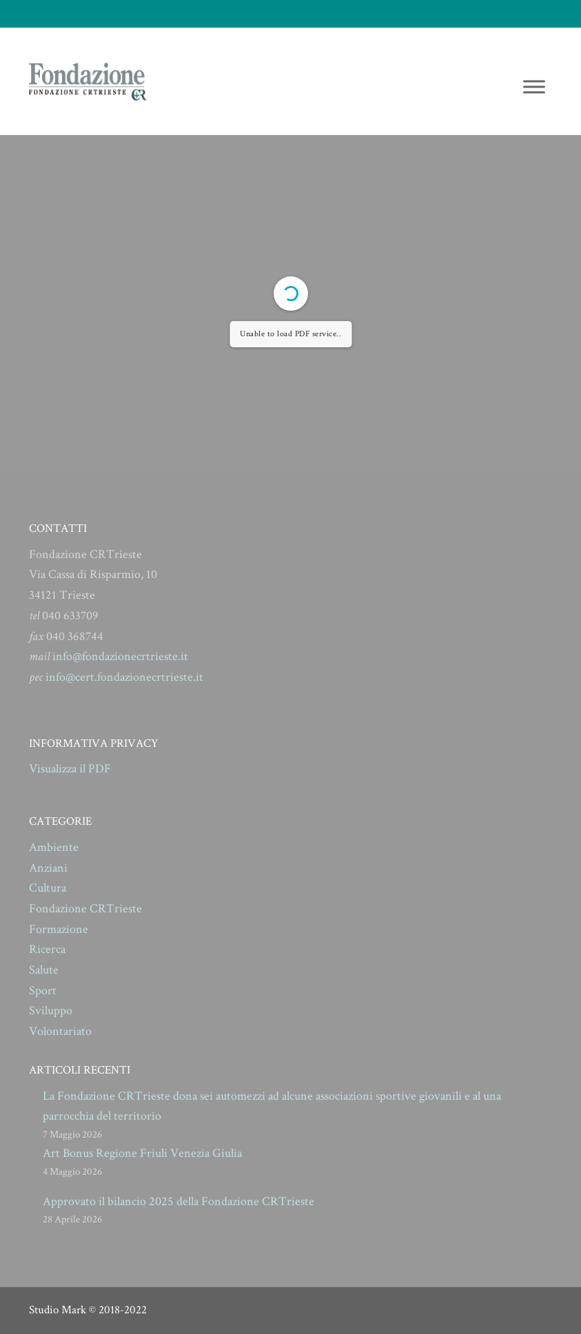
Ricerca (47, 949)
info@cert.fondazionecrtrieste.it (124, 677)
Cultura (47, 888)
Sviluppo (50, 1010)
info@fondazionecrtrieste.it (120, 656)
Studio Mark (57, 1309)
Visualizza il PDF (70, 769)
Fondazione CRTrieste (85, 908)
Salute (44, 970)
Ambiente (54, 847)
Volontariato (60, 1031)
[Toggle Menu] (534, 86)
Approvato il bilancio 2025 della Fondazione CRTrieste (178, 1201)
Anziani (48, 868)
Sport (43, 990)
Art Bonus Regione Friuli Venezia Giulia (142, 1153)
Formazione (58, 929)
